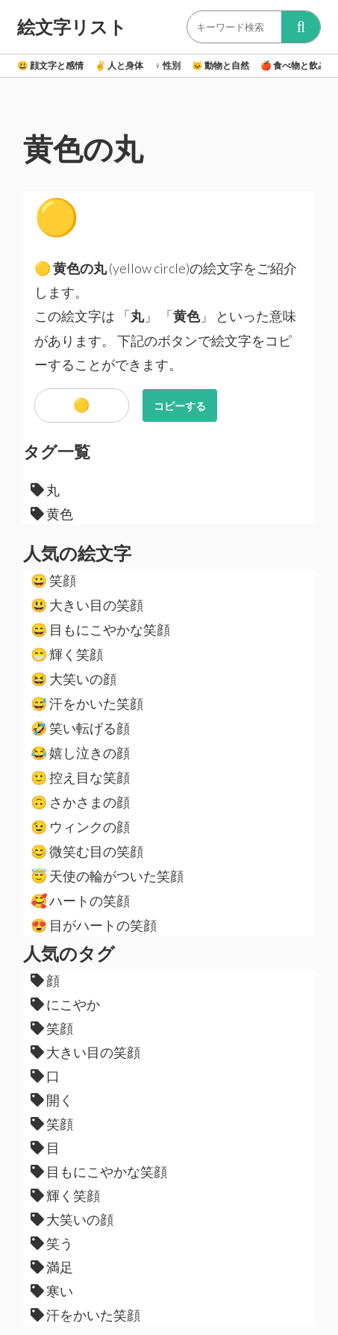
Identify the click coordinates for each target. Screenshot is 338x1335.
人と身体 (119, 65)
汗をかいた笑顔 (87, 703)
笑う (52, 1243)
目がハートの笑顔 (94, 925)
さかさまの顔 (80, 802)
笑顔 (53, 580)
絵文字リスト (72, 27)
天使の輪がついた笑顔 (107, 876)
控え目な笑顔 (80, 777)
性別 (167, 65)
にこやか (65, 1004)
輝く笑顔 (67, 654)
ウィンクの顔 (80, 826)
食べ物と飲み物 (298, 65)
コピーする (180, 405)
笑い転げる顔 (80, 728)
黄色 (52, 513)
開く (52, 1100)
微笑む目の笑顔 (87, 851)
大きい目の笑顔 (87, 605)
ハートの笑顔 (80, 900)
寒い (52, 1291)
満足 (52, 1267)
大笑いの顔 (73, 678)
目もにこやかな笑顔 (100, 629)
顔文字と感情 (50, 65)
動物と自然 (220, 65)
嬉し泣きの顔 (80, 752)
